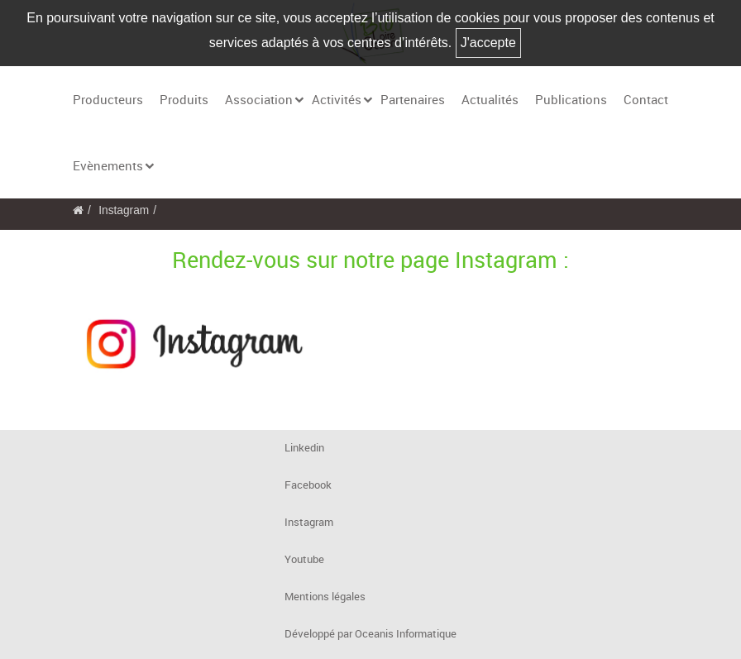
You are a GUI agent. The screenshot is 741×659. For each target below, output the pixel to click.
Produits (184, 99)
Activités (336, 99)
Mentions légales (325, 597)
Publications (571, 99)
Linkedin (304, 448)
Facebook (308, 485)
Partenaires (412, 99)
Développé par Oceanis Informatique (370, 634)
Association (259, 99)
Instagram (123, 210)
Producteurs (108, 99)
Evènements (108, 165)
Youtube (304, 559)
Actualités (490, 99)
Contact (646, 99)
